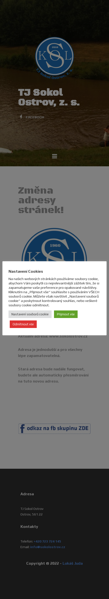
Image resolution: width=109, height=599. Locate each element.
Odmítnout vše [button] (23, 324)
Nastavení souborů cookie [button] (30, 314)
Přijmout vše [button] (66, 314)
